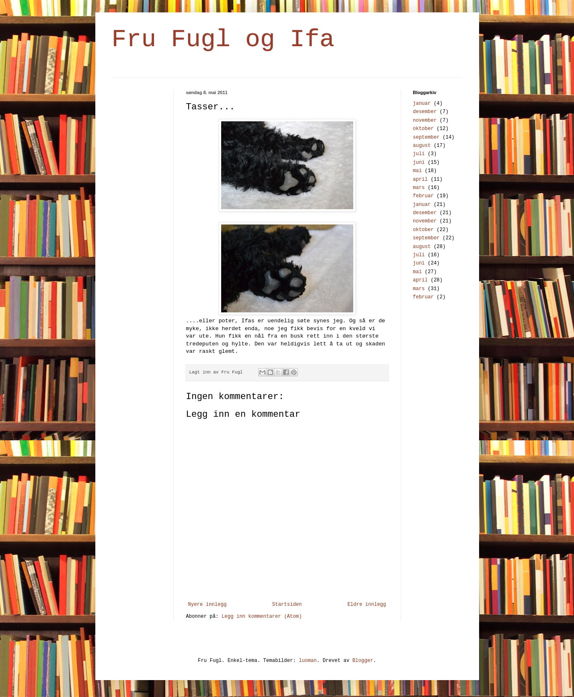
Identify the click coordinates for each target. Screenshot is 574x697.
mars (419, 188)
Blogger (362, 661)
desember (425, 112)
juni (419, 162)
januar (422, 103)
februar (423, 196)
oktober (423, 129)
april (420, 179)
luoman (308, 661)
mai (417, 171)
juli (419, 154)
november (425, 120)
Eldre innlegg (366, 604)
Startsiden (287, 604)
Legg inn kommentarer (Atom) (262, 616)
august (422, 146)
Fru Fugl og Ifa (223, 40)
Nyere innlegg (207, 604)
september (426, 137)
